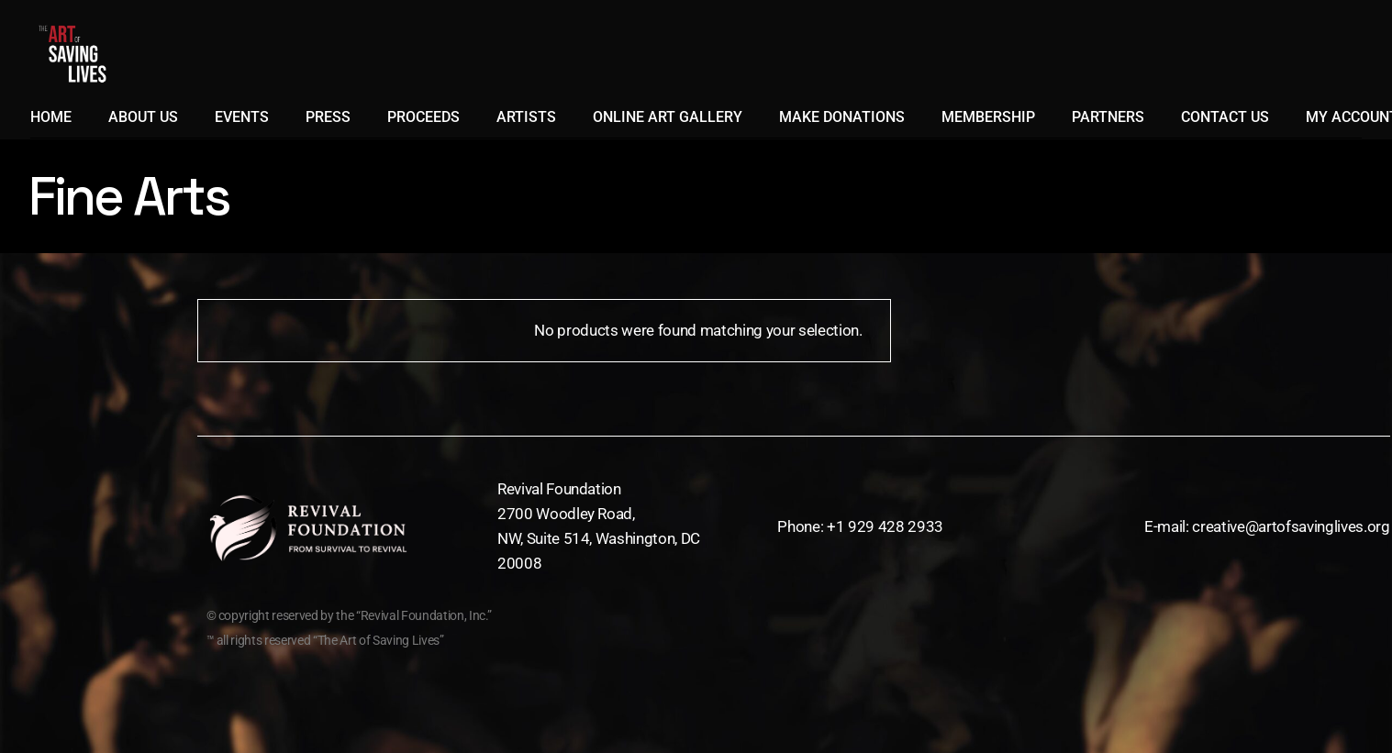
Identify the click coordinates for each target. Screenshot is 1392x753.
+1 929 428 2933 (885, 526)
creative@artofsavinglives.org (1290, 526)
